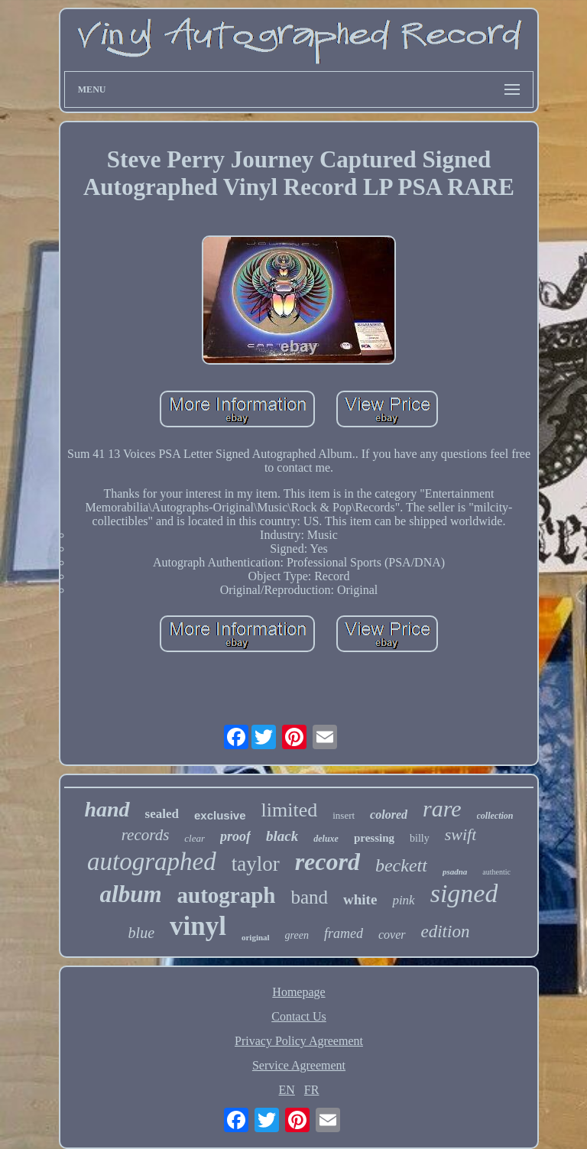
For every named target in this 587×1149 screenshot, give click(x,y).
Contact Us (298, 1016)
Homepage (298, 991)
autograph (226, 895)
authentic (496, 872)
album (131, 894)
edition (445, 931)
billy (420, 838)
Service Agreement (298, 1065)
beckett (401, 865)
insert (343, 815)
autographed (151, 861)
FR (311, 1089)
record (327, 861)
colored (388, 814)
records (146, 835)
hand (106, 809)
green (297, 935)
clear (194, 838)
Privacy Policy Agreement (299, 1040)
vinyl (198, 926)
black (282, 836)
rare (442, 808)
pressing (374, 838)
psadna (455, 871)
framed (343, 933)
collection (495, 815)
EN (287, 1089)
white (360, 899)
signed (464, 893)
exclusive (220, 815)
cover (392, 934)
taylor (256, 863)
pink (403, 900)
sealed (162, 814)
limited (289, 810)
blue (141, 932)
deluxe (326, 838)
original (256, 937)
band (309, 897)
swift (461, 834)
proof (235, 836)
